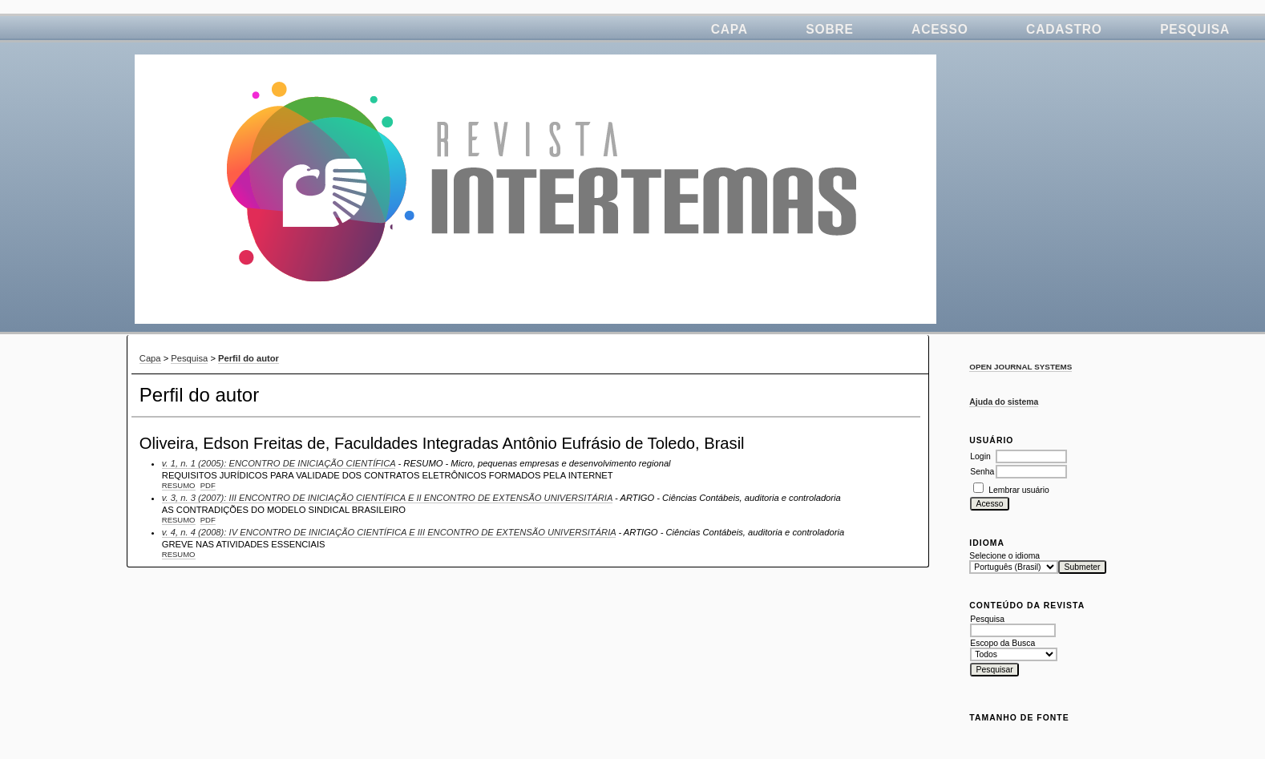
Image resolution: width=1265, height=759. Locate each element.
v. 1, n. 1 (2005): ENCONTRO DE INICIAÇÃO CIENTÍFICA (279, 463)
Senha (982, 471)
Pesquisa (1195, 29)
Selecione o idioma (1004, 555)
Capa (729, 29)
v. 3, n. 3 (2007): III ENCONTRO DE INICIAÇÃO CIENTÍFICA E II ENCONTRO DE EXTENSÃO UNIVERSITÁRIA (387, 498)
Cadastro (1064, 29)
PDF (208, 485)
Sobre (829, 29)
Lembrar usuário (1018, 490)
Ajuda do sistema (1003, 402)
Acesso (939, 29)
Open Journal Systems (1020, 366)
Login (980, 456)
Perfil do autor (248, 358)
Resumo (179, 485)
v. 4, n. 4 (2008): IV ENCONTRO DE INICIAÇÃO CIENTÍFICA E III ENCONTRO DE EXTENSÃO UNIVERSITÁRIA (389, 532)
